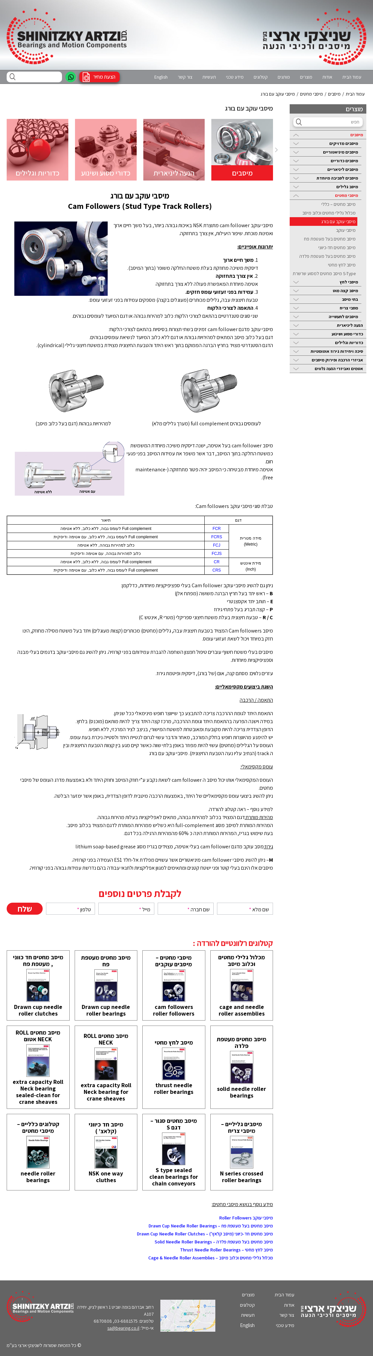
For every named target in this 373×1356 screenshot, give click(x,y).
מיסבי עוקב (346, 230)
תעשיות (209, 77)
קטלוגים (261, 77)
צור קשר (185, 77)
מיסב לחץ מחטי (342, 265)
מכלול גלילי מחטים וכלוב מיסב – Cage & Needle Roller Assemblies (210, 1258)
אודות (327, 77)
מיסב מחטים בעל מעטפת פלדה (327, 256)
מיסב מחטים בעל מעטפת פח (330, 239)
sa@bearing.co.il (123, 1328)
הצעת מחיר (104, 76)
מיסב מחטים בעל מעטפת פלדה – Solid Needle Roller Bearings (214, 1242)
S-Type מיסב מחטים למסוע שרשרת (324, 273)
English (161, 77)
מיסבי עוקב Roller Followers (246, 1218)
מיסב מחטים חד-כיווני (337, 247)
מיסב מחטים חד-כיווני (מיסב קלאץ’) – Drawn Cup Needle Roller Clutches (205, 1234)
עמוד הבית (351, 77)
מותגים (284, 77)
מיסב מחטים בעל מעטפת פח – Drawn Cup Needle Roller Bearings (210, 1226)
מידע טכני (235, 77)
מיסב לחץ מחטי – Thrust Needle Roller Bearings (226, 1250)
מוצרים (306, 77)
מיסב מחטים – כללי (338, 204)
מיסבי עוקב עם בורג (338, 222)
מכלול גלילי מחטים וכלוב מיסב (329, 213)
